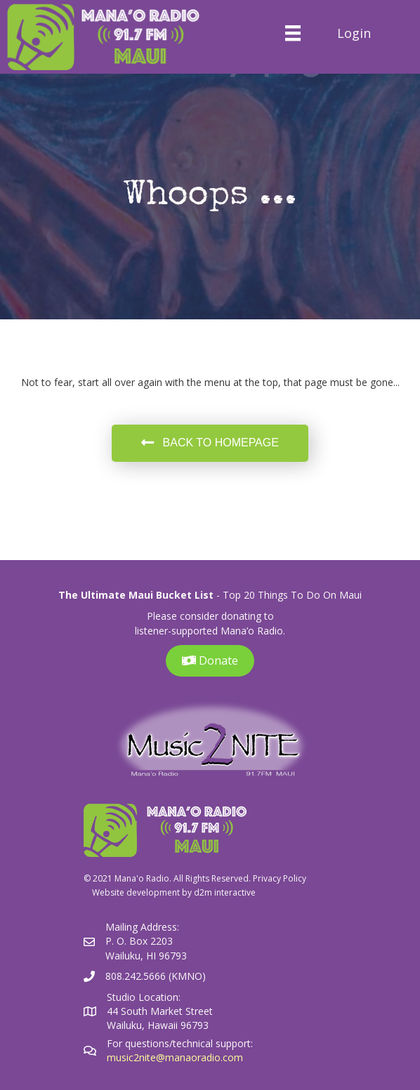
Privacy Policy (279, 878)
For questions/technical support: (181, 1043)
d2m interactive (225, 892)
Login (354, 33)
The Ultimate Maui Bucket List (136, 595)
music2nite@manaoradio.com (175, 1057)
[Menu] (292, 33)
